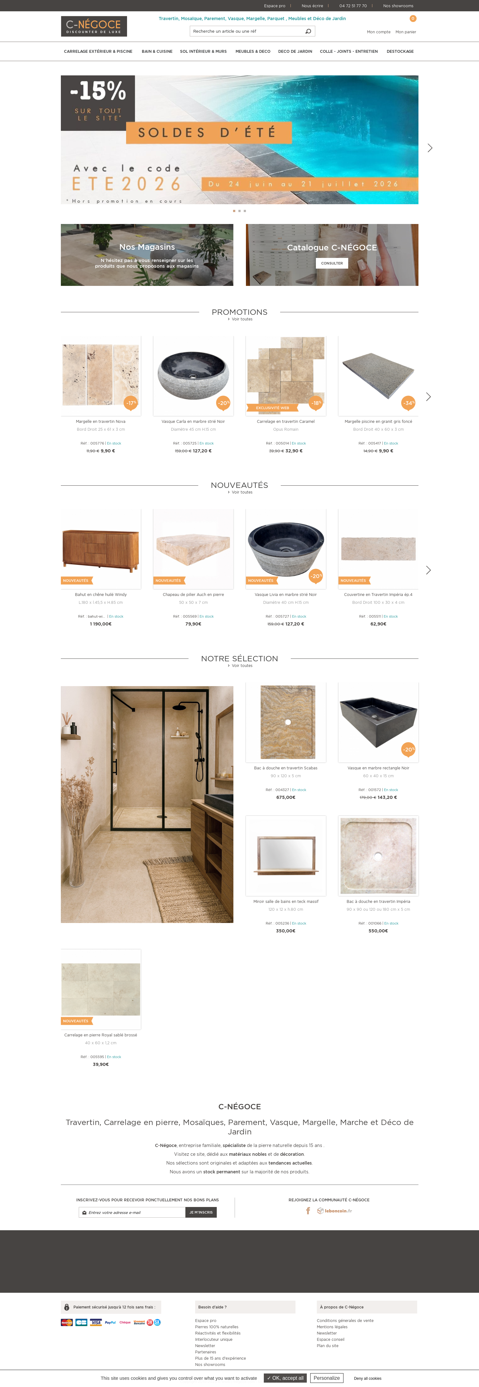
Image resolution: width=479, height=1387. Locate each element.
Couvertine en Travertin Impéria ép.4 (378, 594)
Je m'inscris (201, 1212)
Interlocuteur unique (213, 1339)
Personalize (327, 1378)
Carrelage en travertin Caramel (286, 421)
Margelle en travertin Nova (100, 421)
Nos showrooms (398, 5)
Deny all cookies (367, 1378)
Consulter (332, 263)
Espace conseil (330, 1339)
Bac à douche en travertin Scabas (285, 768)
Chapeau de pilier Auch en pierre (193, 594)
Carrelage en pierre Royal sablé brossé (100, 1035)
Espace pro (274, 5)
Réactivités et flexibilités (218, 1333)
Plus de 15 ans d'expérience (220, 1358)
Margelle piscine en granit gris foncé (378, 421)
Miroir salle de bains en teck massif (285, 901)
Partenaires (205, 1352)
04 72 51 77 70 (353, 5)
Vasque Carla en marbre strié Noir (193, 421)
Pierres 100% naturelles (216, 1326)
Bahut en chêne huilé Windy (101, 594)
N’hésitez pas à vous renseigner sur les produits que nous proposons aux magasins (147, 263)
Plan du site (327, 1345)
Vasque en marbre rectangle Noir (378, 768)
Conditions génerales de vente (345, 1320)
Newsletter (205, 1345)
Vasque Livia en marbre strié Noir (286, 594)
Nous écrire (312, 5)
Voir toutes (240, 319)
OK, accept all (285, 1378)
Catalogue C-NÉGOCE (332, 247)
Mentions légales (332, 1326)
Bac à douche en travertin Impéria (378, 901)
